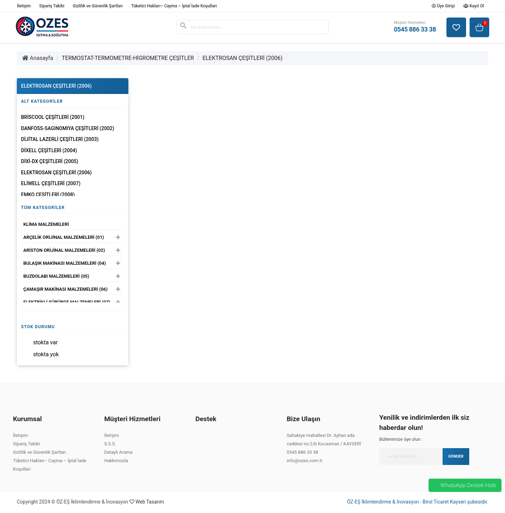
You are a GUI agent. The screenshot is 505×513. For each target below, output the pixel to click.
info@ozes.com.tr (304, 460)
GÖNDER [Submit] (455, 456)
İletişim (24, 6)
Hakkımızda (116, 460)
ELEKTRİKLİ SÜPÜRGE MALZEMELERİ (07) (66, 302)
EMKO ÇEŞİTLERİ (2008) (48, 194)
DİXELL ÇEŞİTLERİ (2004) (49, 150)
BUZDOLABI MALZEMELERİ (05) (56, 276)
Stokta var (45, 342)
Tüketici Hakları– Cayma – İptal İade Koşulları (174, 6)
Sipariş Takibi (52, 6)
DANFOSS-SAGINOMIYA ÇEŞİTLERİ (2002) (67, 128)
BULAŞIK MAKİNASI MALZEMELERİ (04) (64, 263)
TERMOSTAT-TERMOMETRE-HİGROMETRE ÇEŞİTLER (128, 58)
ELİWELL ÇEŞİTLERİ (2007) (50, 183)
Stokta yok (46, 354)
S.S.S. (110, 443)
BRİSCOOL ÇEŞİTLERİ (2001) (53, 117)
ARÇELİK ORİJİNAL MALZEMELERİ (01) (63, 237)
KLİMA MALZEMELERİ (46, 224)
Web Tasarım (149, 502)
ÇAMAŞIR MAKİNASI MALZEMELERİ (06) (65, 289)
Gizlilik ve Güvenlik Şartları (97, 6)
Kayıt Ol (473, 6)
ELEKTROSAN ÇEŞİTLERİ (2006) (242, 58)
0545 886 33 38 (302, 452)
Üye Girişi (443, 6)
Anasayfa (37, 58)
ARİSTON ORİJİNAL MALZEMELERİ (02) (64, 250)
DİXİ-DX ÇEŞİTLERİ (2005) (49, 161)
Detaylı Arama (118, 452)
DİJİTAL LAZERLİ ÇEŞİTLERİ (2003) (60, 139)
